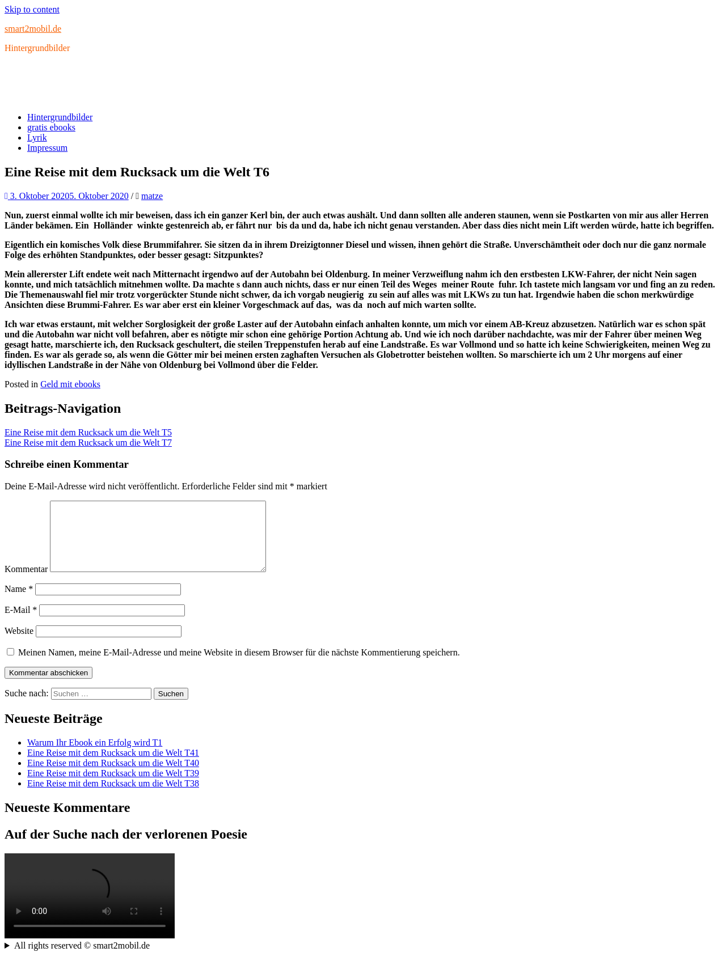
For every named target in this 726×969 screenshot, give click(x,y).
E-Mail (21, 623)
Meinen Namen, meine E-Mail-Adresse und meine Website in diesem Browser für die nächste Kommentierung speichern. (239, 666)
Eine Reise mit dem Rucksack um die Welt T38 (113, 797)
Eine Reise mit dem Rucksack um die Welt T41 (113, 766)
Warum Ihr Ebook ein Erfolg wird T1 (94, 756)
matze (152, 196)
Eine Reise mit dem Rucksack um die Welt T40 (113, 776)
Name (19, 602)
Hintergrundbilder (59, 117)
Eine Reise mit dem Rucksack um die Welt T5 (88, 432)
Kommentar (26, 582)
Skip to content (32, 9)
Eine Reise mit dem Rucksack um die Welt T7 (88, 442)
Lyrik (37, 137)
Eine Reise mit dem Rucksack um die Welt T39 (113, 787)
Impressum (47, 148)
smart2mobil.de (33, 28)
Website (19, 644)
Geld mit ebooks (70, 384)
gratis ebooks (51, 127)
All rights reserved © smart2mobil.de (82, 959)
